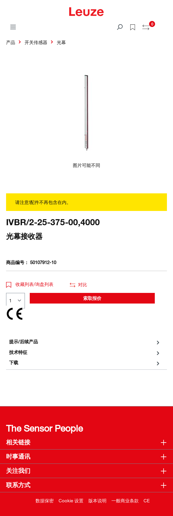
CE (147, 500)
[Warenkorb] (163, 24)
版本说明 (97, 500)
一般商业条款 (125, 500)
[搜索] (120, 26)
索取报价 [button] (92, 298)
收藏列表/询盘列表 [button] (29, 284)
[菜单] (13, 26)
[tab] (85, 341)
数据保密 (45, 500)
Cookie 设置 (71, 500)
